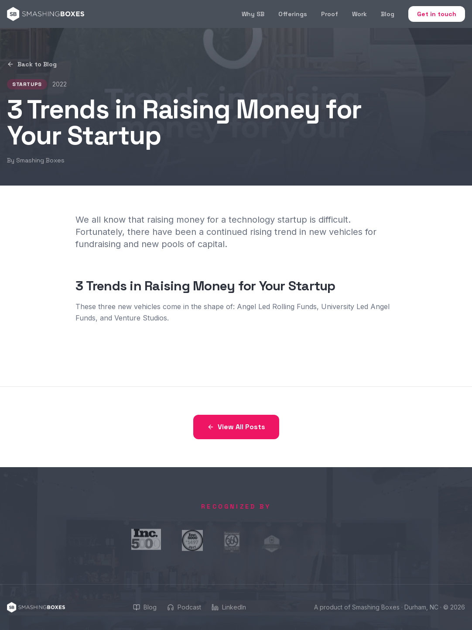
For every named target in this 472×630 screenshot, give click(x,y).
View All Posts (236, 426)
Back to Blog (32, 64)
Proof (329, 14)
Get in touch (436, 14)
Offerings (292, 14)
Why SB (253, 14)
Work (359, 14)
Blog (387, 14)
